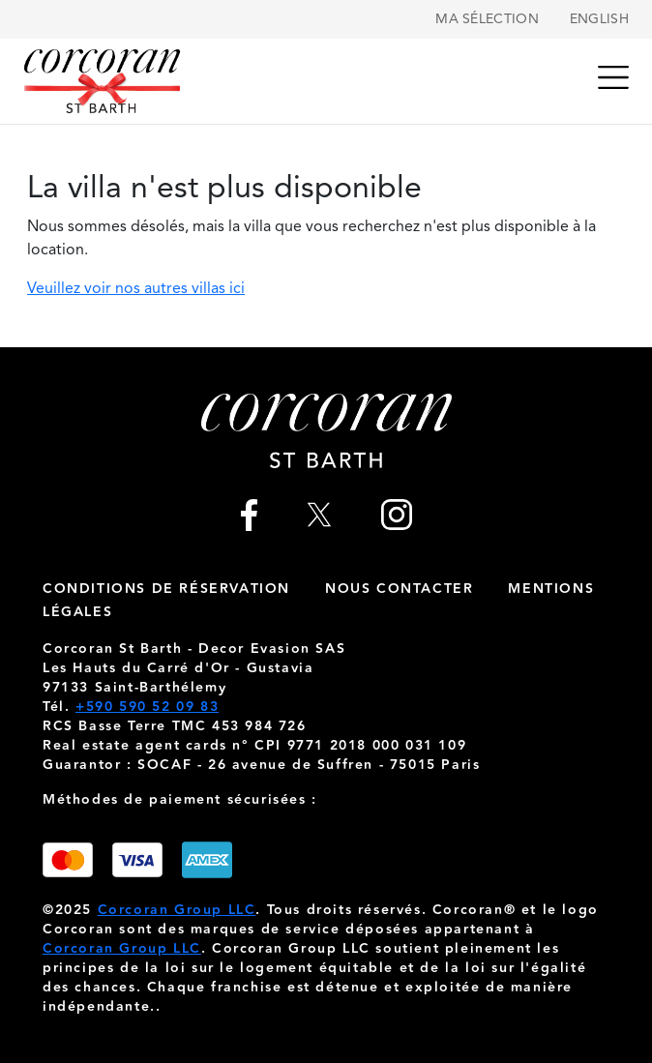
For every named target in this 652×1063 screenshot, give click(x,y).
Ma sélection (487, 19)
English (599, 19)
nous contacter (399, 589)
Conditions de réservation (166, 589)
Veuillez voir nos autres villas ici (136, 289)
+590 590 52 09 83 (147, 707)
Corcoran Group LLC (177, 910)
